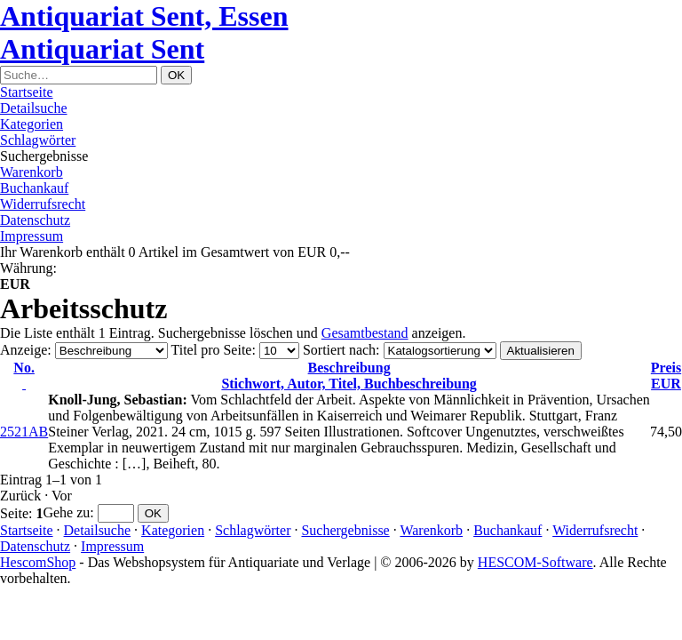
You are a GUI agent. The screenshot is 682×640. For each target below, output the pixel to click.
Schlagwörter (37, 140)
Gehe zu (66, 512)
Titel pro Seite (210, 349)
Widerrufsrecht (42, 204)
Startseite (26, 92)
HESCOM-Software (535, 562)
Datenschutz (35, 220)
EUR (666, 375)
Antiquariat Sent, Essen (144, 16)
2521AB (24, 431)
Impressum (31, 236)
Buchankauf (34, 188)
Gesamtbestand (364, 332)
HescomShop (37, 562)
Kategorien (31, 124)
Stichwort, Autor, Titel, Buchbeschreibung (348, 375)
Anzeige (23, 349)
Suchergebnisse (345, 530)
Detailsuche (33, 108)
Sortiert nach (339, 349)
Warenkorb (31, 172)
